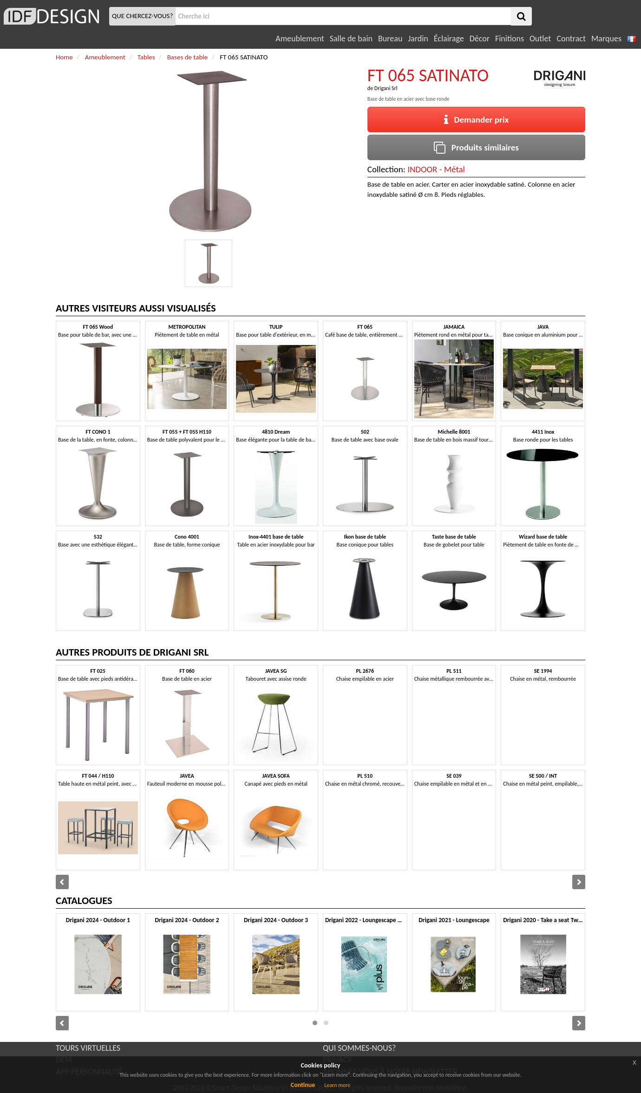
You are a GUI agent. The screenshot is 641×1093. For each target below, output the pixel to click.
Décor (480, 38)
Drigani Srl (386, 88)
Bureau (390, 38)
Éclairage (449, 38)
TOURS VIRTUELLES (88, 1048)
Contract (571, 38)
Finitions (509, 38)
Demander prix (476, 119)
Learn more (337, 1085)
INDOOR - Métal (436, 169)
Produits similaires (476, 147)
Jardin (418, 38)
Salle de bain (351, 38)
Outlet (540, 38)
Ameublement (299, 38)
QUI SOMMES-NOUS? (359, 1048)
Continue (303, 1085)
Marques (606, 38)
